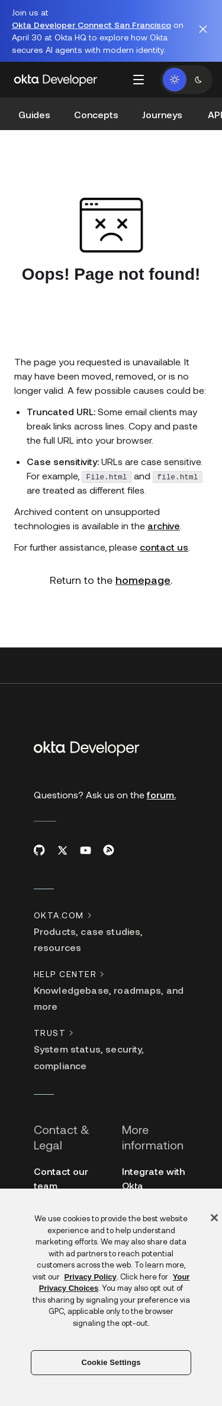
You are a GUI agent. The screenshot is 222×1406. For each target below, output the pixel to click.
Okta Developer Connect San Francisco (91, 25)
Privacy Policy (91, 1276)
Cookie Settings (110, 1362)
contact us (164, 546)
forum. (161, 794)
